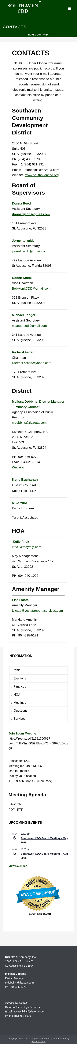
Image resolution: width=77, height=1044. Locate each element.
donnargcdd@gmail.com (31, 214)
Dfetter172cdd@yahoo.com (31, 363)
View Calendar (18, 865)
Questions (19, 710)
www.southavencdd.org (42, 175)
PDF (12, 809)
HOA (15, 694)
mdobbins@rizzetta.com (29, 422)
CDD (15, 670)
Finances (18, 686)
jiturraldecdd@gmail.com (29, 251)
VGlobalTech (38, 1041)
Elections (18, 678)
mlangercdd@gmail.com (29, 326)
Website (18, 467)
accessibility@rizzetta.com (28, 1011)
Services (18, 718)
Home (31, 35)
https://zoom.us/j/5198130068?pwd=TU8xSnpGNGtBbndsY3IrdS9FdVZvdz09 (38, 743)
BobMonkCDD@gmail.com (31, 288)
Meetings (18, 702)
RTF (20, 809)
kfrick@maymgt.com (26, 547)
